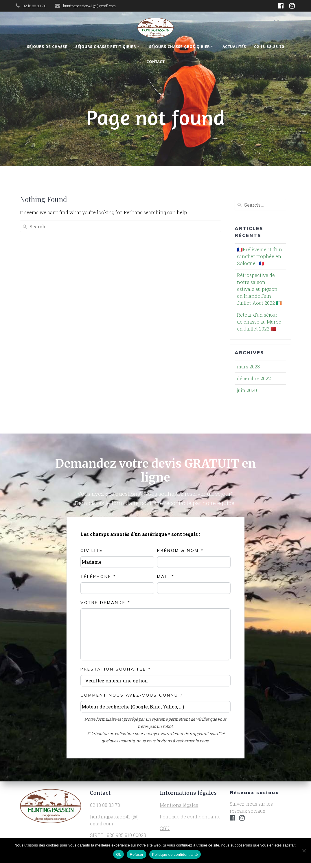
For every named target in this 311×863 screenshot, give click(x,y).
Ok (118, 854)
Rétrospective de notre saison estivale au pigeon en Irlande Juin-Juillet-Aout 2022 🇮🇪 (259, 289)
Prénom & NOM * (180, 550)
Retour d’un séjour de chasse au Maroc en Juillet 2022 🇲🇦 (259, 322)
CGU (165, 828)
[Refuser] (304, 850)
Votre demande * (105, 602)
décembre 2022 (254, 378)
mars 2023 (248, 366)
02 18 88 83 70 (269, 46)
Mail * (165, 576)
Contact (155, 61)
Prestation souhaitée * (115, 669)
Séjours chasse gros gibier (179, 46)
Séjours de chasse (47, 46)
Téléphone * (98, 576)
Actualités (234, 46)
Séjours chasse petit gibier (105, 46)
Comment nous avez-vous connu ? (131, 695)
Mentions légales (179, 805)
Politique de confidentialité (190, 817)
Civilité (91, 550)
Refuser (136, 854)
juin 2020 (247, 390)
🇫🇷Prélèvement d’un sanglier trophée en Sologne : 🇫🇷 (259, 256)
